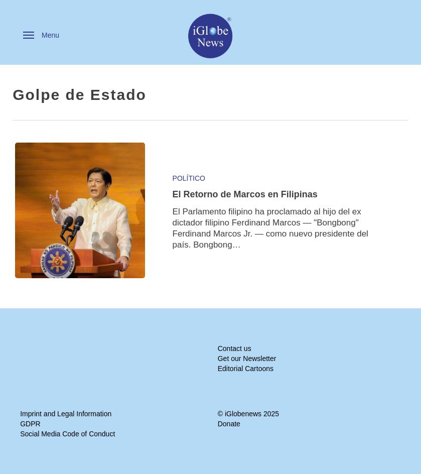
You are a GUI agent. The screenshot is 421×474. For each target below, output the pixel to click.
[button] (41, 35)
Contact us (234, 348)
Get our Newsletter (247, 358)
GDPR (30, 424)
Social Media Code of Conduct (67, 434)
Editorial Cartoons (245, 369)
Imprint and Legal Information (65, 414)
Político (189, 178)
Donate (229, 424)
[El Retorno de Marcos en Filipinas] (80, 210)
